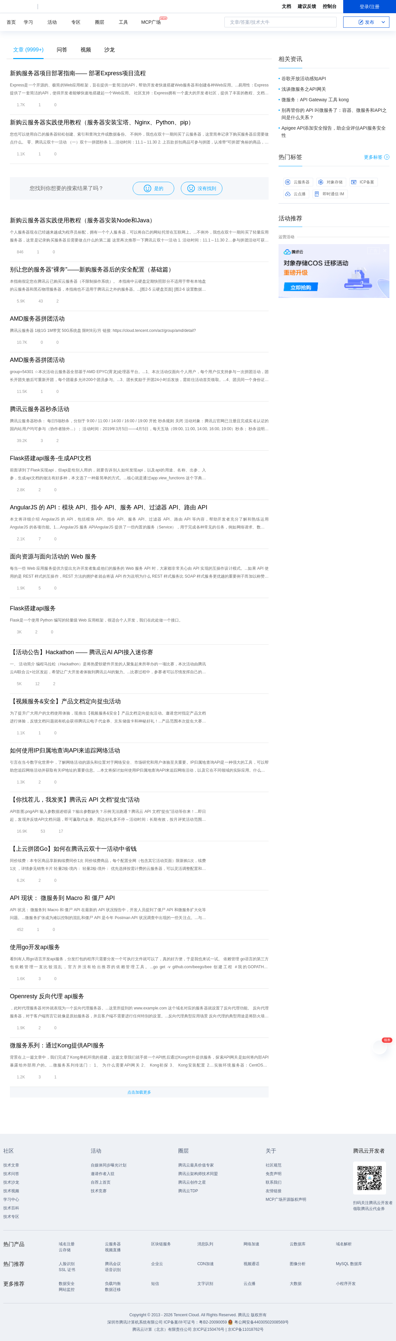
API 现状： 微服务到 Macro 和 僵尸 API (62, 898)
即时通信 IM (329, 194)
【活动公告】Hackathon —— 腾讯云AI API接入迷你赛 (81, 652)
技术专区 (11, 1216)
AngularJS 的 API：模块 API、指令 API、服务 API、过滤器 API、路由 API (108, 507)
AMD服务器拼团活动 (37, 318)
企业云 (157, 1263)
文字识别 (205, 1283)
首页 (11, 22)
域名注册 (67, 1244)
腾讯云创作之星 (192, 1182)
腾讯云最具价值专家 (196, 1165)
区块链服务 (161, 1244)
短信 (155, 1283)
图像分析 (298, 1263)
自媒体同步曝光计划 (108, 1165)
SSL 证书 (67, 1269)
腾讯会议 (113, 1263)
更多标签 (376, 157)
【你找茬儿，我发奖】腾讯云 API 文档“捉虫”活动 (75, 799)
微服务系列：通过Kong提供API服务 (57, 1045)
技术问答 (11, 1173)
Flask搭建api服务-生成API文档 (50, 458)
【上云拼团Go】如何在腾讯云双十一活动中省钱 (73, 849)
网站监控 (67, 1289)
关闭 (384, 250)
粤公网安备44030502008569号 (261, 1322)
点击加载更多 (139, 1092)
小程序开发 (346, 1283)
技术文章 (11, 1165)
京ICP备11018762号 (246, 1329)
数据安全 (67, 1283)
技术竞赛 (99, 1191)
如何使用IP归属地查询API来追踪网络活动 (65, 750)
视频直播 (113, 1250)
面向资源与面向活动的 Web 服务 (53, 556)
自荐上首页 (101, 1182)
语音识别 (113, 1269)
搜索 (329, 22)
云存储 (65, 1250)
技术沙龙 (11, 1182)
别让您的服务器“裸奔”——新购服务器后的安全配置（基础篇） (92, 269)
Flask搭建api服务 (33, 608)
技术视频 (11, 1191)
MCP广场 (151, 21)
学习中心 (11, 1199)
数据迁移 (113, 1289)
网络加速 (251, 1244)
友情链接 (273, 1191)
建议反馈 (307, 6)
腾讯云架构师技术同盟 (198, 1173)
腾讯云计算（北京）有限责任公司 (162, 1329)
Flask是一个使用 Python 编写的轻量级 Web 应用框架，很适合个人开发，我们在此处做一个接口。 (96, 620)
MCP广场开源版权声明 (286, 1199)
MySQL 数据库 (349, 1263)
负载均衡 (113, 1283)
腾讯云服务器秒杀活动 (39, 409)
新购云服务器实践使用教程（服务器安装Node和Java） (82, 220)
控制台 (330, 6)
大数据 (296, 1283)
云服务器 (297, 182)
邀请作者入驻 (103, 1173)
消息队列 (205, 1244)
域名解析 (344, 1244)
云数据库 (298, 1244)
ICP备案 (362, 182)
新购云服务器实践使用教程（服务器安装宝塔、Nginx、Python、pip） (102, 122)
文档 (286, 6)
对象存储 (330, 182)
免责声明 (273, 1173)
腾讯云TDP (188, 1191)
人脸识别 (67, 1263)
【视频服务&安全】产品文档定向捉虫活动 (65, 701)
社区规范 (273, 1165)
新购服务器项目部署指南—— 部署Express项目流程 (78, 73)
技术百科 (11, 1208)
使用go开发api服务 (35, 947)
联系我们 (273, 1182)
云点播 (295, 194)
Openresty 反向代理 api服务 (47, 996)
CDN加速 (205, 1263)
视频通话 (251, 1263)
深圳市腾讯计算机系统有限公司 (135, 1322)
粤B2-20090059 (213, 1322)
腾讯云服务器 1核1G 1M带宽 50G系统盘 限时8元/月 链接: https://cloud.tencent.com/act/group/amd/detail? (103, 330)
